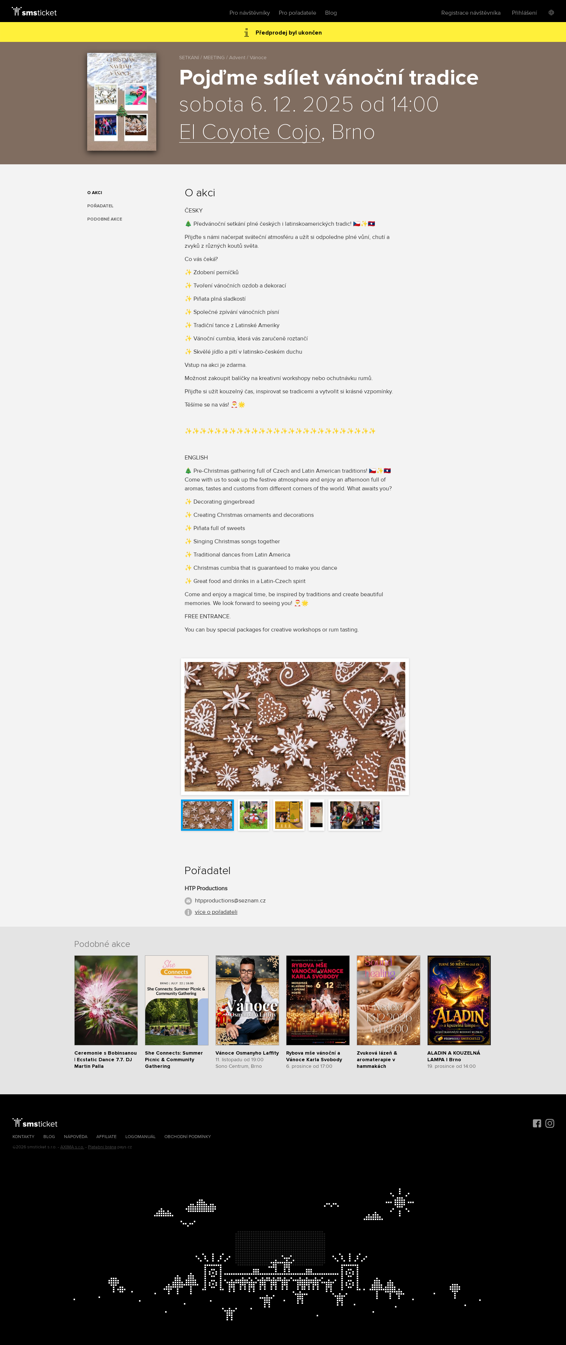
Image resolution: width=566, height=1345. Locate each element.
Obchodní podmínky (187, 1137)
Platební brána (102, 1147)
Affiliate (106, 1137)
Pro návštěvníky (249, 13)
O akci (94, 193)
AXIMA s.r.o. (72, 1147)
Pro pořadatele (297, 13)
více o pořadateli (216, 912)
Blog (331, 13)
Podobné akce (104, 219)
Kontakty (24, 1137)
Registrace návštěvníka (471, 13)
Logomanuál (140, 1137)
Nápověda (76, 1137)
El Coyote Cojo (250, 133)
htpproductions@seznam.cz (230, 900)
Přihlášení (524, 13)
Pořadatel (100, 206)
